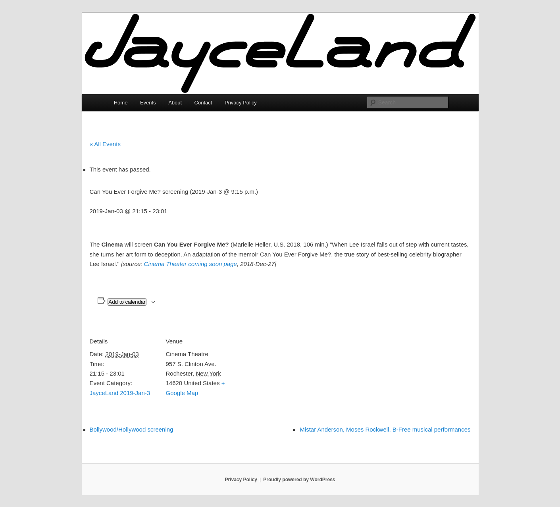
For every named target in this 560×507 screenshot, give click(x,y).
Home (121, 103)
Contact (203, 103)
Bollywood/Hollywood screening (131, 429)
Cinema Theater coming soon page (190, 263)
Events (148, 103)
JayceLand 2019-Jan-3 (120, 392)
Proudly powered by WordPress (299, 479)
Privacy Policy (241, 103)
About (175, 103)
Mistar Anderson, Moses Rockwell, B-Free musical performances (385, 429)
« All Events (105, 144)
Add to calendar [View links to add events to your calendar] (126, 302)
